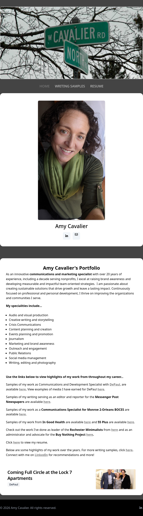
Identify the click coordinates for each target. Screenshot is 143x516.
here (22, 389)
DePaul (115, 384)
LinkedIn (41, 455)
